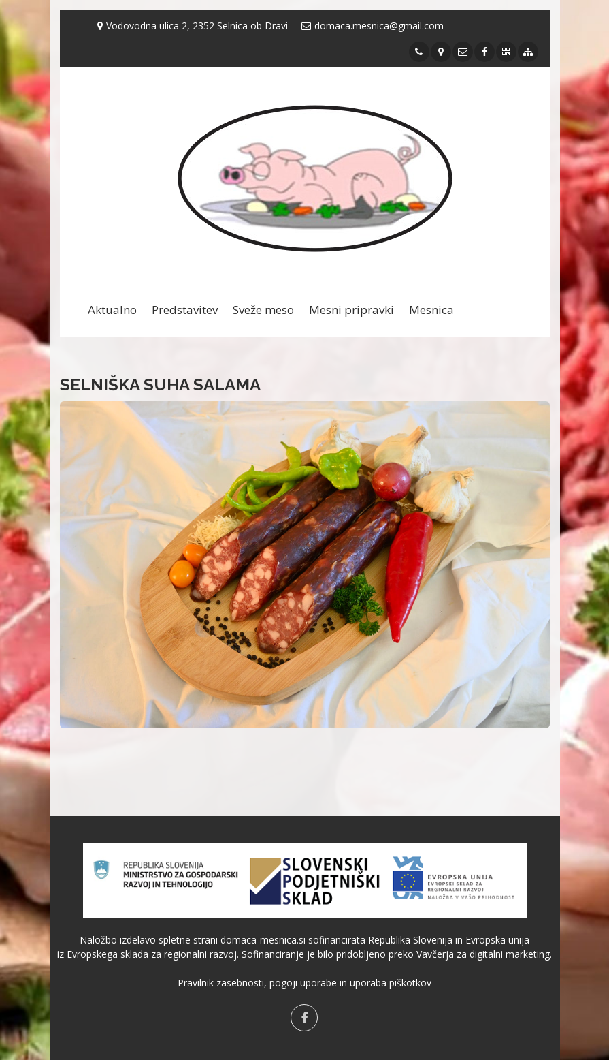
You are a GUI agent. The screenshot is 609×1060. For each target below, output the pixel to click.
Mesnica (431, 309)
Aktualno (112, 309)
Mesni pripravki (351, 309)
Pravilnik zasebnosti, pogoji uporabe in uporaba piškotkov (304, 982)
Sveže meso (263, 309)
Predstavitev (185, 309)
